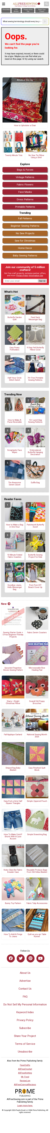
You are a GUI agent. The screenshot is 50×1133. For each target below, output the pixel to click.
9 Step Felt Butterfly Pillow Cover (35, 349)
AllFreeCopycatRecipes (25, 1084)
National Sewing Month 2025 (37, 736)
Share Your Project (25, 1036)
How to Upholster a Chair (25, 126)
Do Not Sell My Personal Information (25, 1004)
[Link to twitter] (21, 958)
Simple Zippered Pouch (37, 801)
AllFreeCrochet (25, 1069)
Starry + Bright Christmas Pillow (13, 702)
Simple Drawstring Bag (37, 834)
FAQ (25, 996)
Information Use (36, 275)
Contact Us (25, 988)
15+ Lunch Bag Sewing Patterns (35, 421)
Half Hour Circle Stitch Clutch (14, 379)
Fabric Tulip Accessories (37, 903)
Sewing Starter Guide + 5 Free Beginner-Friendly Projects (13, 635)
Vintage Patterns (25, 177)
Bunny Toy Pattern (13, 903)
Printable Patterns (25, 206)
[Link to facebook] (11, 958)
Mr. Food (25, 1077)
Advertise (25, 980)
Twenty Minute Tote (13, 155)
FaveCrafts (25, 1065)
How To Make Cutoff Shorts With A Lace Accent (13, 836)
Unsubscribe (25, 1051)
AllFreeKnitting (25, 1073)
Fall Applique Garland (13, 735)
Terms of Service (25, 1043)
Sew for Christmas (25, 240)
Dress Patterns (25, 199)
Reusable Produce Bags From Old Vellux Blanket (37, 871)
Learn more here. (25, 1105)
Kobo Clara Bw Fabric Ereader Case (13, 871)
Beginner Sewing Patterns (25, 225)
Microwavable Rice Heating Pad (37, 669)
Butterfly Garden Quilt (15, 318)
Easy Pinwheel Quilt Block (37, 769)
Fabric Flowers (25, 184)
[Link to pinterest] (31, 958)
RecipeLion (25, 1080)
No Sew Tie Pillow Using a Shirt (36, 156)
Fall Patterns (25, 218)
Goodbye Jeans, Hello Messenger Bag (14, 587)
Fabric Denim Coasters (37, 633)
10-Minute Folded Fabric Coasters (14, 556)
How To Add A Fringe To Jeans (13, 935)
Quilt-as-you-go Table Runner (37, 935)
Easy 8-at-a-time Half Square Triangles (13, 802)
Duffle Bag (35, 483)
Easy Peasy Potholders (14, 349)
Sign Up (42, 281)
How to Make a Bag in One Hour (14, 526)
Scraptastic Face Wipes (14, 451)
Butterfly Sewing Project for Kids (35, 556)
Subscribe (25, 1028)
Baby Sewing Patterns (25, 255)
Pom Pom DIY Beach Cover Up (35, 586)
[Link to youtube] (40, 958)
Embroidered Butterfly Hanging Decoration (35, 452)
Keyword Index (25, 1012)
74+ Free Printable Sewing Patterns (35, 379)
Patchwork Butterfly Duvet (35, 526)
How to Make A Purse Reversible (14, 421)
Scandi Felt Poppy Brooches (37, 702)
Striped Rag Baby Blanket (13, 769)
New (5, 603)
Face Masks (25, 191)
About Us (25, 972)
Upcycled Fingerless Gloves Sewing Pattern (13, 669)
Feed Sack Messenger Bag (35, 318)
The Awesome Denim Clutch (14, 484)
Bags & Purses (25, 169)
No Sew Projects (25, 233)
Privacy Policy (22, 275)
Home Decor (25, 248)
